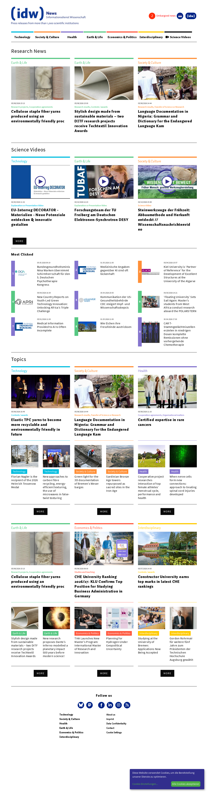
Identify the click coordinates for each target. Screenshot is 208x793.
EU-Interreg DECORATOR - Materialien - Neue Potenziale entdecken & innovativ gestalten (38, 217)
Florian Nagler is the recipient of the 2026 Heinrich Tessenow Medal (24, 482)
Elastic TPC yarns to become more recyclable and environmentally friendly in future (36, 427)
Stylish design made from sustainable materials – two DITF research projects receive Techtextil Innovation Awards (101, 121)
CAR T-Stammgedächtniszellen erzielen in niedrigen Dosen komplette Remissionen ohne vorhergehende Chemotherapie (179, 334)
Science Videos (177, 37)
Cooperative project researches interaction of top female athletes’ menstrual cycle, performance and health (151, 487)
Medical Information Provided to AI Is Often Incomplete (51, 327)
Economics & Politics (120, 37)
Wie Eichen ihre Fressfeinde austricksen (115, 325)
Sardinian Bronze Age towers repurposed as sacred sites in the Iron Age (118, 484)
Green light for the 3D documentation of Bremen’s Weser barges (86, 482)
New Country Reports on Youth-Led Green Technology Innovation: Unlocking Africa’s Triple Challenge (53, 304)
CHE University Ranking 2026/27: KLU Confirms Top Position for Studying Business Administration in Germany (98, 586)
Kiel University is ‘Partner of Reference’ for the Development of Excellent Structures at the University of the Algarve (180, 274)
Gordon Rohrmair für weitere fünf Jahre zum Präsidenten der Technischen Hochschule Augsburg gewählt (181, 649)
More (19, 241)
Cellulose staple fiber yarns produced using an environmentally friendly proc (37, 116)
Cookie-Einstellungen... (145, 784)
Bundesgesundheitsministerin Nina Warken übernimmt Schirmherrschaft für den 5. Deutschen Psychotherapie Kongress (57, 276)
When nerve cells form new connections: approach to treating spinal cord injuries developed (183, 485)
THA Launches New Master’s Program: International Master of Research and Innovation (87, 646)
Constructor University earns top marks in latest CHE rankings (163, 581)
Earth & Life (93, 37)
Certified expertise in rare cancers (161, 422)
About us (110, 714)
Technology (22, 37)
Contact (110, 728)
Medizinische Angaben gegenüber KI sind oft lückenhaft (115, 270)
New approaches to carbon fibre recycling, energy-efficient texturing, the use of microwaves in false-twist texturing (56, 487)
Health (71, 37)
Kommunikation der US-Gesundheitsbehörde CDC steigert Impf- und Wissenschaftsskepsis (116, 302)
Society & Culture (47, 37)
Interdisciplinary (150, 37)
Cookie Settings (114, 732)
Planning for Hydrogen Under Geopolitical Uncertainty (117, 644)
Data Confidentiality (116, 723)
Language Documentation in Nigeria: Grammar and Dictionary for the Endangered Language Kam (165, 119)
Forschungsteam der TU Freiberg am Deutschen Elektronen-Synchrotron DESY (101, 215)
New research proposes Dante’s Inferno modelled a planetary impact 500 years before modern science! (55, 647)
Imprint (110, 719)
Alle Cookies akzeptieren (185, 784)
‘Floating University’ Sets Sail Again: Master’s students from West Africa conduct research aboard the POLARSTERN (180, 304)
